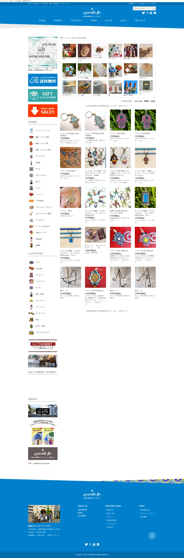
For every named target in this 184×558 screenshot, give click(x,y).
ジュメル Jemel (66, 211)
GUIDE (93, 20)
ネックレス (143, 78)
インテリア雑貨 (83, 78)
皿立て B (113, 291)
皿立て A (63, 291)
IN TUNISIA (82, 516)
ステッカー (112, 58)
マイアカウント (112, 524)
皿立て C (138, 291)
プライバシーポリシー (148, 513)
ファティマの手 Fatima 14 (119, 251)
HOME (42, 20)
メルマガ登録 (141, 3)
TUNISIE (58, 20)
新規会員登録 (111, 520)
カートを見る (152, 3)
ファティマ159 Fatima (67, 171)
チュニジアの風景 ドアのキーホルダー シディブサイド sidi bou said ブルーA (71, 253)
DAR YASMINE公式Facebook (38, 463)
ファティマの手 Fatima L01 (94, 291)
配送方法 (110, 510)
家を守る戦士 (128, 95)
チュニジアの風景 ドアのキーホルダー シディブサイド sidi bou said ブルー (145, 213)
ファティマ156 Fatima (142, 133)
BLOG (123, 20)
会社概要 (144, 517)
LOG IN (108, 20)
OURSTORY (76, 20)
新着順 (153, 101)
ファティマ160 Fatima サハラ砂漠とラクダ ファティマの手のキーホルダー (120, 173)
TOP (61, 38)
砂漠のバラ (143, 58)
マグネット (66, 78)
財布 (63, 58)
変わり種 (127, 58)
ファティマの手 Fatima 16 (144, 251)
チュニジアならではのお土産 (76, 38)
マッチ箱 (81, 95)
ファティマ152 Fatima (117, 133)
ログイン (110, 517)
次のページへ (123, 106)
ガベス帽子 (97, 95)
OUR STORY (82, 510)
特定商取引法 (145, 510)
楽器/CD (111, 78)
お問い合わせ (140, 20)
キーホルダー (67, 95)
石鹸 (125, 74)
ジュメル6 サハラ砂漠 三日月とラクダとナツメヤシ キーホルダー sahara (95, 173)
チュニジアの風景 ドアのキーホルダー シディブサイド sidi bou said (95, 213)
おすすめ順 (138, 101)
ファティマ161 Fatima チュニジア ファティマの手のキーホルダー (145, 173)
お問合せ (110, 527)
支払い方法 (111, 513)
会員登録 (131, 3)
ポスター (96, 78)
